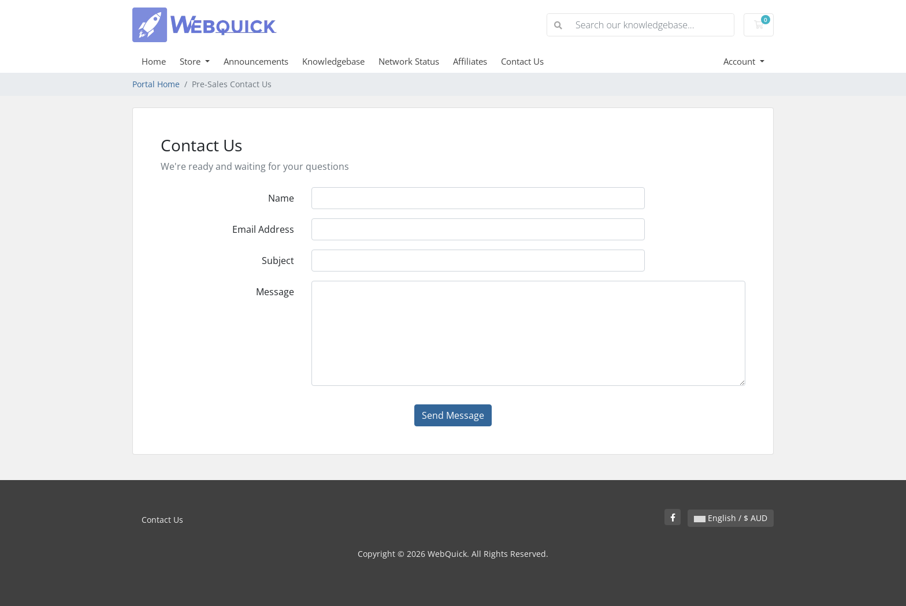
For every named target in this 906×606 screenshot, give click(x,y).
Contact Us (522, 61)
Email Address (263, 229)
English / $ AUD (730, 517)
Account (740, 61)
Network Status (408, 61)
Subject (278, 260)
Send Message (453, 415)
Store (191, 61)
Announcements (256, 61)
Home (154, 61)
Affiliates (470, 61)
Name (281, 198)
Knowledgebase (333, 61)
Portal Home (156, 84)
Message (275, 291)
